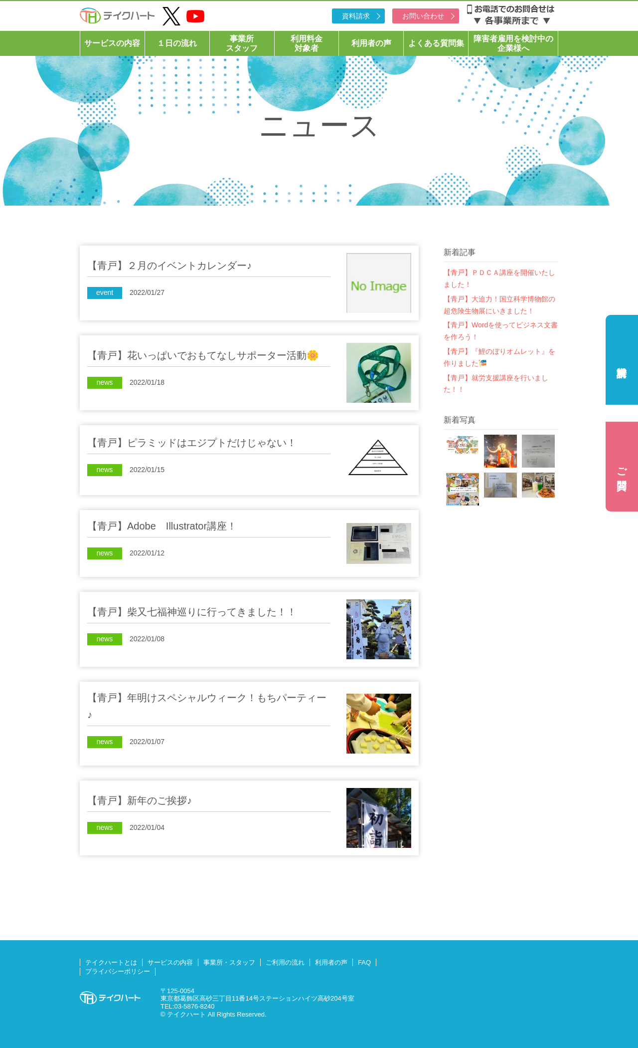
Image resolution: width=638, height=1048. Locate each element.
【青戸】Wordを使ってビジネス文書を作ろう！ (501, 331)
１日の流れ (177, 43)
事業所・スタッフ (229, 962)
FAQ (364, 962)
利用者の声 (371, 43)
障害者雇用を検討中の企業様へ (513, 43)
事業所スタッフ (242, 43)
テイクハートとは (111, 962)
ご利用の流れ (285, 962)
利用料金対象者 (306, 43)
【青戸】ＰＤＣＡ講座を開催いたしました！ (499, 278)
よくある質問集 (436, 43)
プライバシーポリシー (117, 971)
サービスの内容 (112, 43)
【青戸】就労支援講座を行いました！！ (496, 384)
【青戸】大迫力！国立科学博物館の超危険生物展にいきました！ (499, 305)
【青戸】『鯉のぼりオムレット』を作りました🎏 (499, 357)
